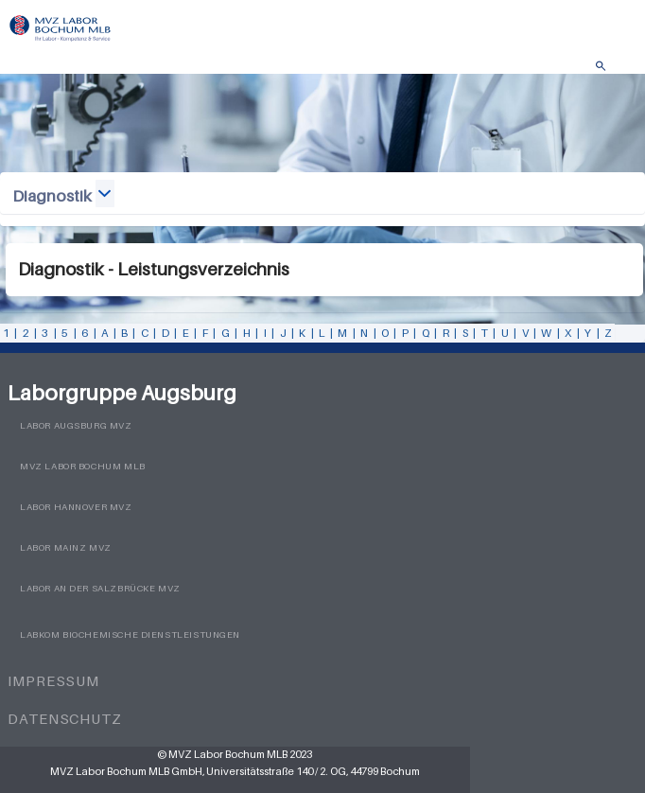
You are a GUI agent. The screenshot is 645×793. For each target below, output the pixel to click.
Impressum (53, 680)
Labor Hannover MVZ (76, 507)
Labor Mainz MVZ (66, 547)
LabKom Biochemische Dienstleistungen (130, 634)
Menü (621, 71)
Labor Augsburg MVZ (76, 425)
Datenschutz (65, 718)
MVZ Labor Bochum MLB (83, 466)
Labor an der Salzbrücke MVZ (100, 588)
